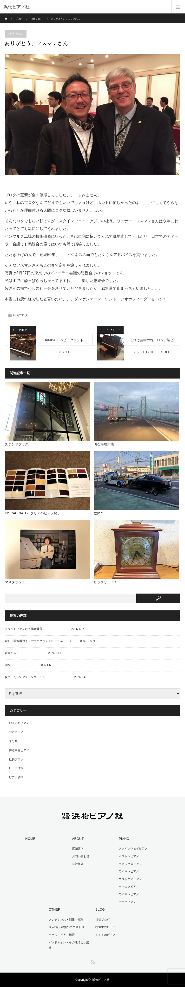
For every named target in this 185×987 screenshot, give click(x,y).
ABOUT (78, 839)
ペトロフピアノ (129, 886)
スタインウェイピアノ (133, 848)
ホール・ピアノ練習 (62, 934)
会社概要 (78, 864)
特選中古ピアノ (19, 750)
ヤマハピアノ (127, 902)
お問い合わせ (80, 856)
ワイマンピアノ (129, 871)
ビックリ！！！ (105, 582)
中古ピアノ (16, 732)
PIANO (124, 839)
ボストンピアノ (129, 856)
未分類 (13, 741)
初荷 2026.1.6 (28, 665)
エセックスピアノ (130, 864)
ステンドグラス (16, 444)
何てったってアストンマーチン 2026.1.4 (45, 677)
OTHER (54, 909)
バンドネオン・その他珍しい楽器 (69, 945)
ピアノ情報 (16, 768)
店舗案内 (78, 848)
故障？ (99, 513)
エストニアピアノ (130, 879)
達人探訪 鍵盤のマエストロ (66, 927)
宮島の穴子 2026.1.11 (33, 653)
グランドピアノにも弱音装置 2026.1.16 (44, 629)
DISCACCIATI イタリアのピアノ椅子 (33, 513)
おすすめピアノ (19, 723)
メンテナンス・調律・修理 (66, 919)
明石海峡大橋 (104, 444)
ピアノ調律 (16, 777)
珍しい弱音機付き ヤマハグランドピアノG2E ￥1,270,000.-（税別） (51, 641)
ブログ (18, 18)
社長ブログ (37, 18)
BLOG (100, 909)
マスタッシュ (15, 582)
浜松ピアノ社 (101, 979)
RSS (92, 961)
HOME (30, 839)
